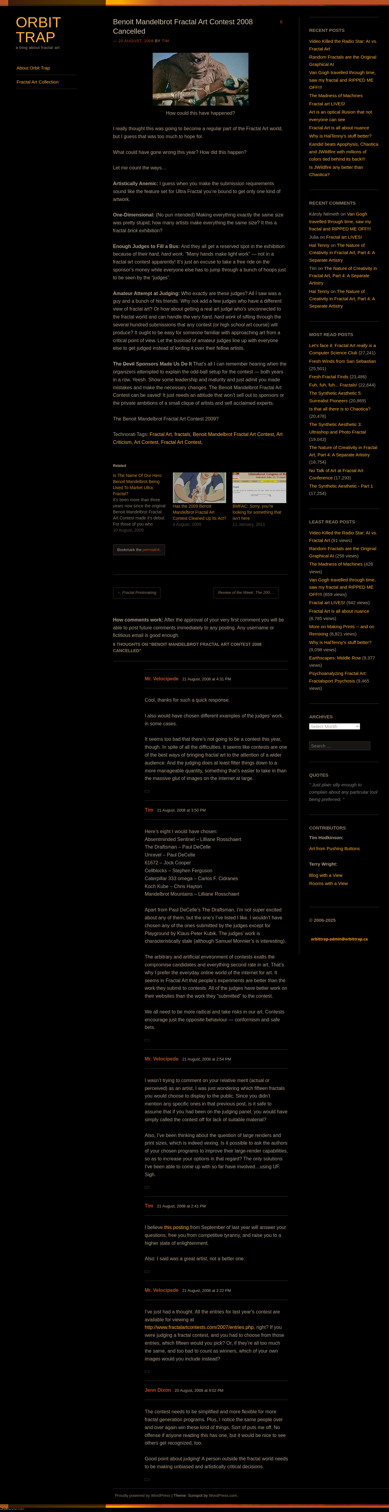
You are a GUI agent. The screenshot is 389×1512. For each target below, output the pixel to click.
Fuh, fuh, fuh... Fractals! (333, 384)
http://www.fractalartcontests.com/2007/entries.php (199, 1327)
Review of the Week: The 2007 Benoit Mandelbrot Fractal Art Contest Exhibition (248, 592)
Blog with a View (326, 875)
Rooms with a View (328, 883)
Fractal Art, (161, 434)
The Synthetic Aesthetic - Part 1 (341, 486)
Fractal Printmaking (137, 592)
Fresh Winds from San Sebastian (342, 361)
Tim (165, 41)
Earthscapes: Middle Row (335, 657)
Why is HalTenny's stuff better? (340, 642)
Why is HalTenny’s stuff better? (340, 135)
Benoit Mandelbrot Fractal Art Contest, (234, 434)
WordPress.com (223, 1495)
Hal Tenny (319, 245)
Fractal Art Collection (37, 81)
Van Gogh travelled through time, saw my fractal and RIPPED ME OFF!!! (342, 80)
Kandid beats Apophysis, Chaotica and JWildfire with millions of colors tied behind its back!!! (343, 151)
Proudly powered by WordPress (142, 1495)
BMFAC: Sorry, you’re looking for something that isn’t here (256, 512)
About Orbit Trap (33, 67)
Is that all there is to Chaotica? (339, 408)
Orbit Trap (38, 29)
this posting (176, 1227)
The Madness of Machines (336, 95)
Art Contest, (147, 442)
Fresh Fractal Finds (328, 376)
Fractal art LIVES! (327, 103)
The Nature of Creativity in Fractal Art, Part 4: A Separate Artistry (342, 252)
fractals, (182, 434)
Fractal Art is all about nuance (339, 127)
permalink (151, 549)
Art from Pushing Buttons (334, 848)
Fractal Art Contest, (182, 442)
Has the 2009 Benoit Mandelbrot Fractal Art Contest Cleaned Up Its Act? (199, 512)
